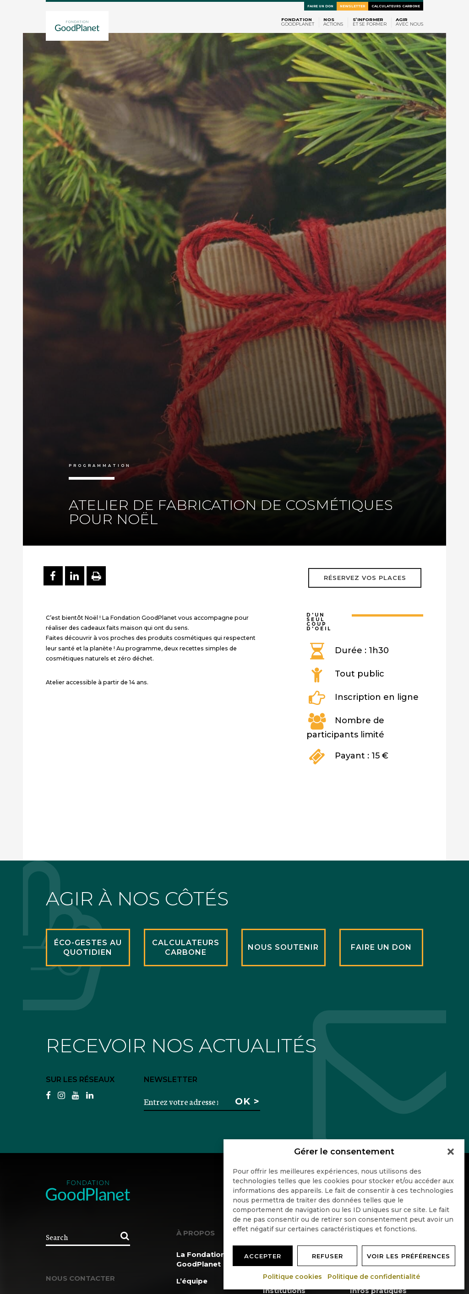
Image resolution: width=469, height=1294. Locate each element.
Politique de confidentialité (374, 1276)
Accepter (262, 1256)
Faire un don (320, 6)
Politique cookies (293, 1276)
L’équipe (191, 1281)
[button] (450, 1151)
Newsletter (352, 6)
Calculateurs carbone (395, 6)
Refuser (327, 1256)
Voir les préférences (408, 1256)
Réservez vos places (365, 577)
